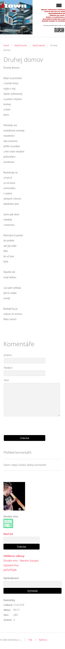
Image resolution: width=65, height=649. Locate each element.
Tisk (30, 639)
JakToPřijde (10, 570)
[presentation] (32, 424)
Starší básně (38, 45)
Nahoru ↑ (44, 639)
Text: (6, 380)
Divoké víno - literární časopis (21, 560)
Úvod (6, 45)
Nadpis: (8, 367)
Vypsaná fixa (10, 565)
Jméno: (8, 355)
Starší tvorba (20, 45)
